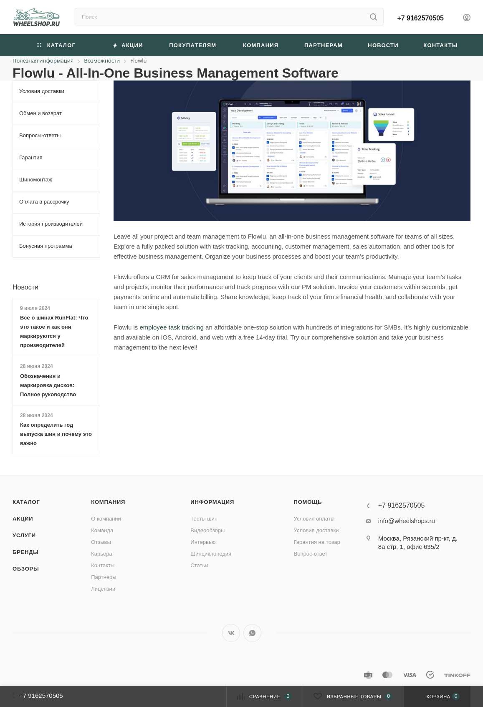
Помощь (308, 502)
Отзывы (101, 542)
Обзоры (26, 569)
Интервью (202, 542)
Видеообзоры (207, 530)
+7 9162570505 (420, 18)
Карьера (101, 554)
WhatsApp (252, 633)
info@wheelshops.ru (406, 520)
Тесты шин (203, 519)
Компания (108, 502)
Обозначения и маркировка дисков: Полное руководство (48, 385)
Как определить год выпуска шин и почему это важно (56, 434)
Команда (102, 530)
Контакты (102, 565)
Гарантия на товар (317, 542)
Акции (23, 519)
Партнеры (103, 577)
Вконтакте (231, 633)
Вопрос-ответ (311, 554)
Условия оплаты (314, 519)
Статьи (199, 565)
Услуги (24, 535)
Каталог (26, 502)
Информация (212, 502)
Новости (25, 287)
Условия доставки (316, 530)
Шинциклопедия (210, 554)
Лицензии (103, 589)
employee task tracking (172, 327)
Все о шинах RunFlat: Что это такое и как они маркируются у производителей (54, 331)
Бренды (26, 552)
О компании (106, 519)
